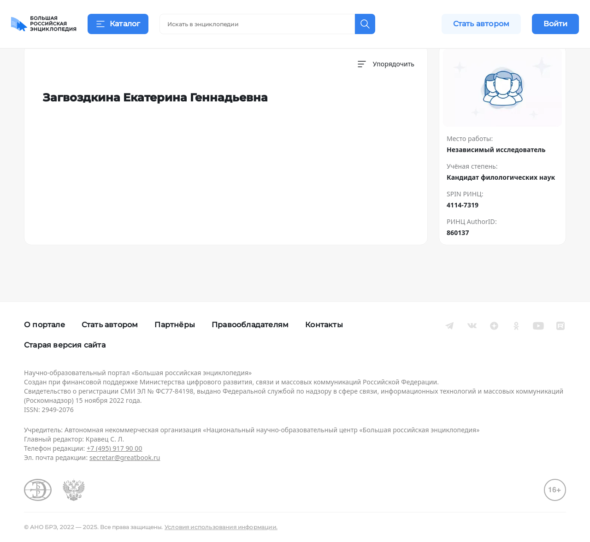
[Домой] (44, 24)
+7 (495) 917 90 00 (114, 448)
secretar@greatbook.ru (124, 457)
